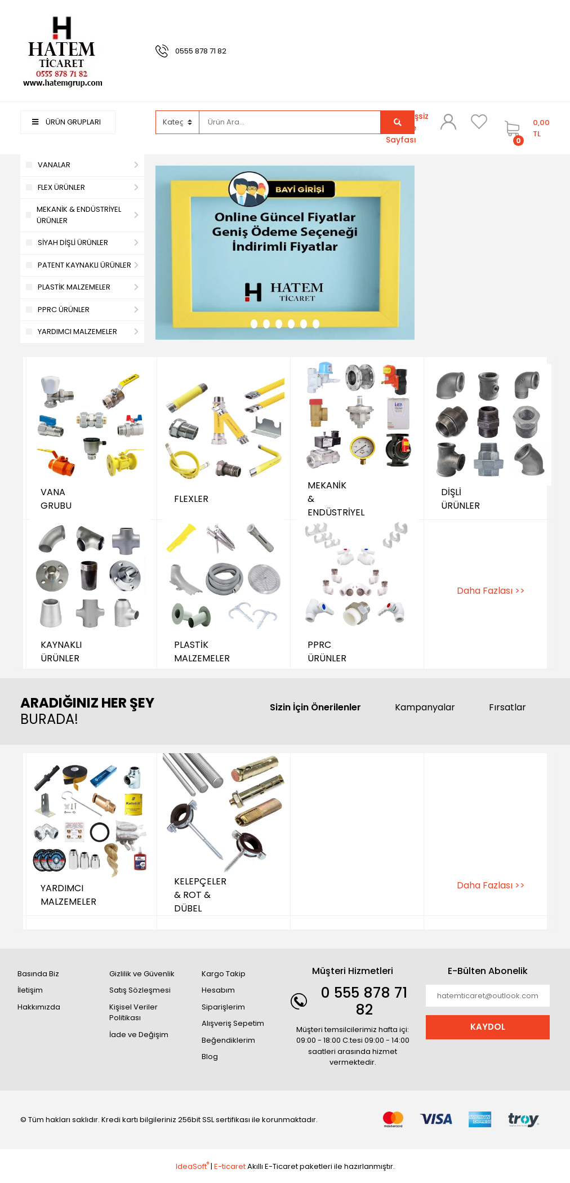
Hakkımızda (38, 1007)
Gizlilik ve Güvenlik (142, 973)
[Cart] (524, 128)
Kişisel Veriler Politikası (133, 1013)
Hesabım (218, 990)
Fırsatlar (507, 707)
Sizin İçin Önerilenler (315, 707)
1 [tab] (254, 323)
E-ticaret (230, 1166)
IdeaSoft (192, 1166)
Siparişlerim (223, 1007)
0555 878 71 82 (200, 51)
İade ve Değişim (138, 1034)
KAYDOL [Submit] (487, 1027)
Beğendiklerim (228, 1040)
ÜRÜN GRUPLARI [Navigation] (66, 122)
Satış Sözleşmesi (140, 990)
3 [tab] (278, 323)
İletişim (30, 990)
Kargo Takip (224, 973)
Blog (210, 1056)
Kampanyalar (425, 707)
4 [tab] (291, 323)
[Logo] (62, 50)
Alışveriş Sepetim (233, 1023)
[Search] (290, 122)
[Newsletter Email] (488, 996)
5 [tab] (303, 323)
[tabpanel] (285, 253)
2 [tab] (266, 323)
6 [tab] (316, 323)
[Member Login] (448, 121)
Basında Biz (38, 973)
